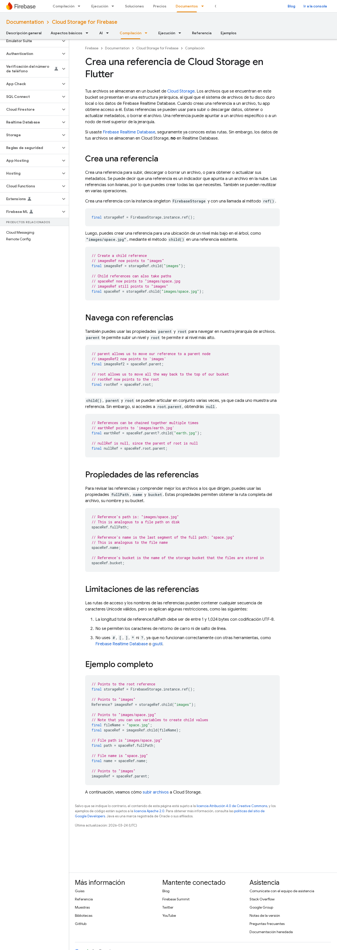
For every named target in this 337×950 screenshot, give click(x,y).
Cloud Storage (181, 91)
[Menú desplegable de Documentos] (204, 6)
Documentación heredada (271, 932)
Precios (159, 6)
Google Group (261, 907)
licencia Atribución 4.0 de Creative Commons (232, 806)
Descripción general (23, 33)
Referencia (201, 33)
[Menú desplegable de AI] (109, 33)
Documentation (25, 22)
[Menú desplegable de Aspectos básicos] (88, 33)
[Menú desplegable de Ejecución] (114, 6)
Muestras (82, 907)
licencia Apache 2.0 (149, 811)
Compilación (63, 6)
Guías (79, 891)
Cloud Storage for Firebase (84, 22)
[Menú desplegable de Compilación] (80, 6)
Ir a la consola (315, 6)
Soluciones (134, 6)
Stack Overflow (262, 899)
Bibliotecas (83, 915)
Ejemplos (229, 33)
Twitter (167, 907)
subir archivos (156, 792)
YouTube (169, 915)
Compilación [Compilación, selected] (130, 33)
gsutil (157, 644)
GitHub (80, 923)
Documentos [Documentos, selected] (187, 6)
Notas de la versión (265, 915)
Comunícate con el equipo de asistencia (282, 891)
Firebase (91, 48)
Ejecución (99, 6)
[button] (30, 41)
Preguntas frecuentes (267, 923)
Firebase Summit (175, 899)
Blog (291, 6)
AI (101, 33)
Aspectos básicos (66, 33)
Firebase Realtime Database (129, 132)
